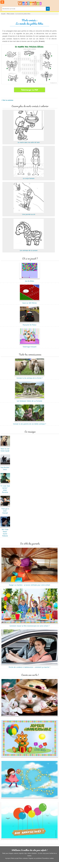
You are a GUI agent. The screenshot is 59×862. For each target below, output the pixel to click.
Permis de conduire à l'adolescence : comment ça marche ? (29, 666)
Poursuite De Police (29, 324)
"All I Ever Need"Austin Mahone (5, 531)
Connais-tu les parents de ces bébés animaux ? (29, 423)
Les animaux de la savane (29, 249)
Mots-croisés (10, 14)
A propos (7, 858)
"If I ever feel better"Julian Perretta (5, 488)
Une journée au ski (29, 213)
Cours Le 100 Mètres (29, 302)
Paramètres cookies (48, 858)
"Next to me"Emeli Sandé (5, 449)
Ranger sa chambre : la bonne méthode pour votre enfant (29, 584)
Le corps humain (29, 177)
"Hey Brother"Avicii (5, 467)
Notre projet (14, 858)
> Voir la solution (7, 100)
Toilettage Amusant (29, 346)
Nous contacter (23, 858)
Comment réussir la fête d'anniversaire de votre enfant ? (29, 625)
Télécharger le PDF (29, 90)
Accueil (3, 14)
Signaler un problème (35, 858)
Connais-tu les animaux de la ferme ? (30, 377)
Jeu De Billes (29, 280)
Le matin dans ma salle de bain (29, 141)
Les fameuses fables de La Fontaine (30, 400)
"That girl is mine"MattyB (5, 510)
